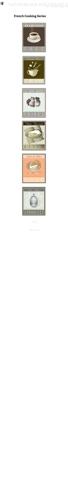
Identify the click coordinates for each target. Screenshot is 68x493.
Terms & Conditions (54, 6)
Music (66, 3)
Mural (20, 5)
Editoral (9, 3)
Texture (16, 5)
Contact (47, 6)
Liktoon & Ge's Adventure (55, 5)
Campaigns (26, 3)
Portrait (12, 5)
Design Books (19, 3)
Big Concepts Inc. (34, 5)
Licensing (14, 3)
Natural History (26, 5)
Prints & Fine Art (46, 5)
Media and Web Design (52, 3)
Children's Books (60, 3)
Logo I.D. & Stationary (43, 3)
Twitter (66, 5)
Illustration (31, 3)
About (62, 5)
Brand (36, 3)
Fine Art (39, 5)
